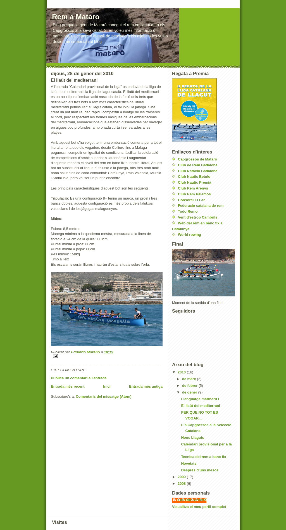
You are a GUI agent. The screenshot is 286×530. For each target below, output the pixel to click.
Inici (106, 386)
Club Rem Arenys (193, 188)
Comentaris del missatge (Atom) (103, 396)
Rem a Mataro (76, 17)
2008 (182, 483)
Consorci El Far (191, 200)
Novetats (188, 463)
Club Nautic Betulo (194, 176)
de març (189, 379)
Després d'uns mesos (199, 470)
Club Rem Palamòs (194, 194)
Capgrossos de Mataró (197, 159)
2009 (182, 477)
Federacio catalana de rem (200, 205)
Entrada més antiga (146, 386)
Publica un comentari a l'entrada (79, 378)
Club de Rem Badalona (198, 165)
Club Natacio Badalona (198, 171)
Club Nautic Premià (194, 182)
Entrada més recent (68, 386)
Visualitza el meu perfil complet (199, 507)
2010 (182, 372)
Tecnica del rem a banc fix (203, 457)
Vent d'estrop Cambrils (197, 217)
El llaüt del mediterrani (200, 406)
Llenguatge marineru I (200, 399)
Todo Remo (188, 211)
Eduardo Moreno (192, 500)
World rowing (189, 234)
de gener (190, 392)
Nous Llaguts (192, 437)
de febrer (190, 385)
